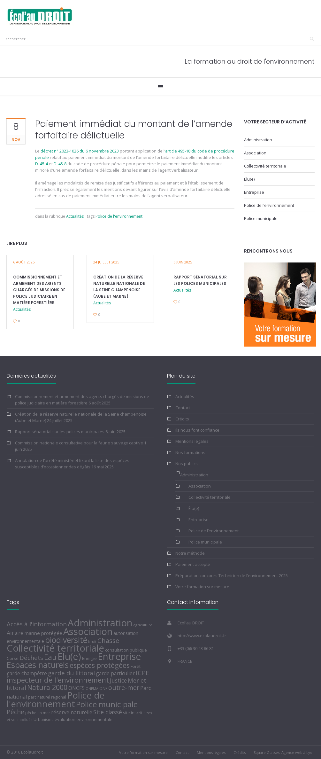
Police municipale (261, 218)
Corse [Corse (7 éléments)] (13, 658)
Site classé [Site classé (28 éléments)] (107, 712)
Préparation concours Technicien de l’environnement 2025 (231, 575)
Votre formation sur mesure (202, 587)
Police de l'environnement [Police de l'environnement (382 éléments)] (55, 699)
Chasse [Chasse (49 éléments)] (108, 640)
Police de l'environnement (119, 216)
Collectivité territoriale (265, 166)
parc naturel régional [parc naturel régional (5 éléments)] (47, 697)
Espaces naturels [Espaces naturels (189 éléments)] (38, 664)
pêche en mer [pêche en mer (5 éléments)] (37, 713)
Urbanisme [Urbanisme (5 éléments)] (44, 719)
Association (255, 153)
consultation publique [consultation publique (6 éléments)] (126, 650)
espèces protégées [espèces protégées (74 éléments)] (100, 665)
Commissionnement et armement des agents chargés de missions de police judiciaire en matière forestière (39, 289)
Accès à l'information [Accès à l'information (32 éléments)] (37, 624)
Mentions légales (192, 441)
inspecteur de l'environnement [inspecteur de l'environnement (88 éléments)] (58, 680)
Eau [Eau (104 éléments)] (50, 657)
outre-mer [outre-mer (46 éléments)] (123, 687)
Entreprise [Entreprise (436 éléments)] (119, 656)
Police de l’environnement (269, 205)
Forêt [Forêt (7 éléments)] (136, 666)
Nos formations (190, 452)
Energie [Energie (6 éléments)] (89, 658)
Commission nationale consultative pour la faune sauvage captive (79, 443)
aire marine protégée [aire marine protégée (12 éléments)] (38, 633)
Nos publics (186, 463)
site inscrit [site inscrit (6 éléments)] (132, 713)
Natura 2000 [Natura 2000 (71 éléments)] (47, 687)
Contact (182, 408)
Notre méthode (190, 553)
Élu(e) (249, 179)
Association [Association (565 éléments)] (87, 631)
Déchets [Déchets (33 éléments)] (31, 657)
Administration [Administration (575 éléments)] (100, 622)
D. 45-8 (60, 164)
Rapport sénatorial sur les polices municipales (59, 431)
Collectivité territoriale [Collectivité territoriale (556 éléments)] (55, 648)
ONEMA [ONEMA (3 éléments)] (92, 688)
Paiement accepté (192, 564)
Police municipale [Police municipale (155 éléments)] (107, 704)
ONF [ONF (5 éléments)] (103, 688)
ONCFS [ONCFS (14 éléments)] (76, 688)
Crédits (182, 419)
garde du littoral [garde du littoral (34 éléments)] (71, 673)
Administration (258, 140)
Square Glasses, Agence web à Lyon (284, 752)
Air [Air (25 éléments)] (10, 633)
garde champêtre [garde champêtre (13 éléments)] (27, 673)
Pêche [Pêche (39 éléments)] (15, 712)
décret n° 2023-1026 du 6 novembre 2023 (80, 151)
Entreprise (254, 192)
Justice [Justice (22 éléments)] (118, 680)
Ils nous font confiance (197, 430)
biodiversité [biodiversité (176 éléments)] (66, 639)
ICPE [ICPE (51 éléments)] (142, 672)
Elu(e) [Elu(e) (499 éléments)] (69, 656)
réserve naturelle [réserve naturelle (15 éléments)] (71, 712)
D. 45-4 (41, 164)
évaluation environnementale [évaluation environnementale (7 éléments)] (83, 719)
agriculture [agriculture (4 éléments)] (142, 624)
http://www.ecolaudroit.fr (202, 635)
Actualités (75, 216)
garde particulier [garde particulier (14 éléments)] (115, 673)
